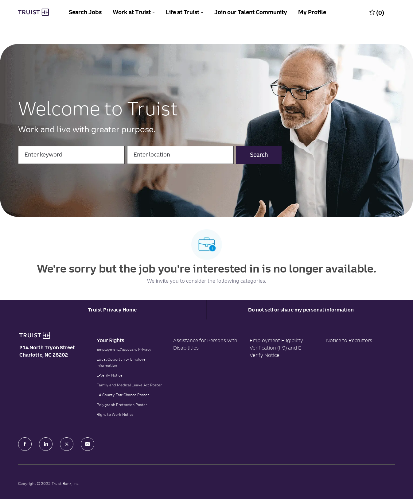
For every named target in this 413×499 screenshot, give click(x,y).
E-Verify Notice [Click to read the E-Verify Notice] (110, 375)
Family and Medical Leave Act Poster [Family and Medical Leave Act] (129, 385)
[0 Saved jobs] (376, 12)
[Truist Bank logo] (34, 335)
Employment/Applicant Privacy (124, 349)
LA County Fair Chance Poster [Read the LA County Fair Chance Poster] (123, 395)
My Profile (312, 12)
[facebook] (25, 444)
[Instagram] (87, 444)
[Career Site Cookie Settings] (112, 309)
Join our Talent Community (250, 12)
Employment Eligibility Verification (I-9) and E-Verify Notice (276, 347)
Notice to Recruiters (349, 340)
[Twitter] (66, 444)
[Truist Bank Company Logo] (33, 12)
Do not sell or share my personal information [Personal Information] (301, 310)
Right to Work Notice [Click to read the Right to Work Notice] (115, 414)
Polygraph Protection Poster (122, 404)
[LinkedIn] (46, 444)
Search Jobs (85, 12)
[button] (259, 155)
